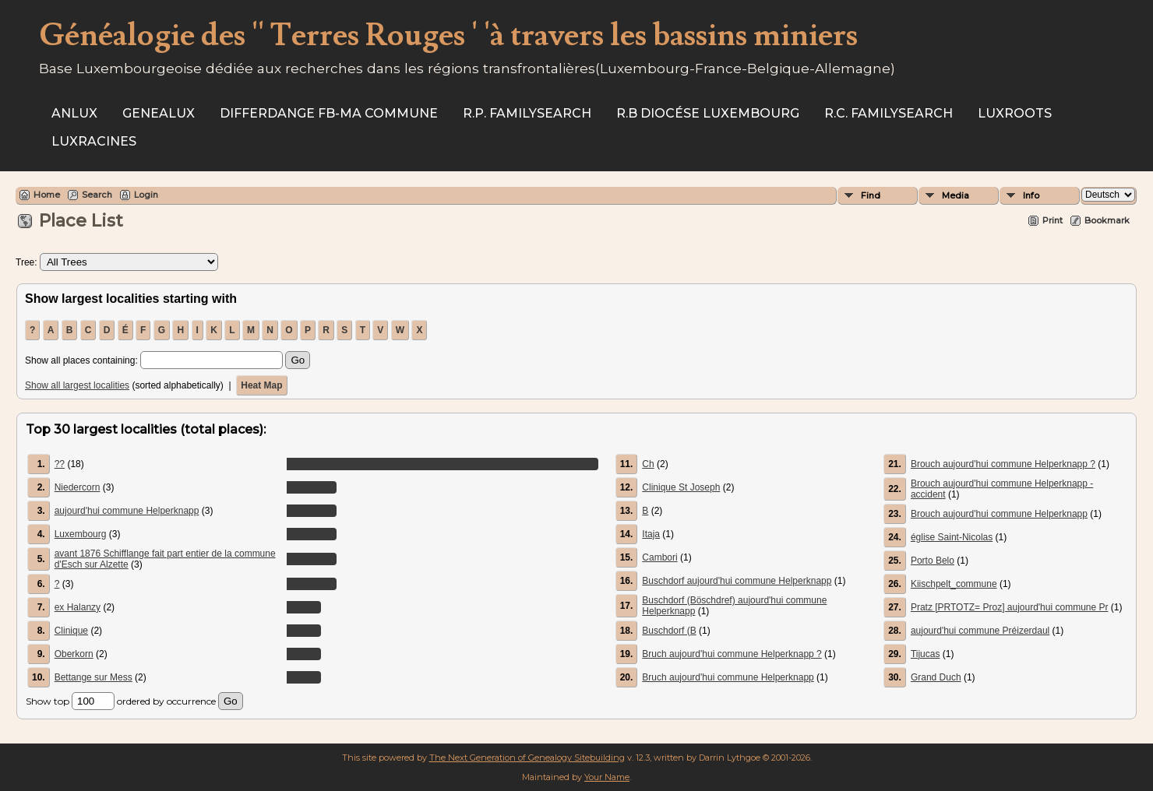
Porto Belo (932, 560)
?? (60, 464)
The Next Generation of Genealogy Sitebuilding (527, 757)
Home (46, 194)
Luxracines (93, 141)
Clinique (71, 630)
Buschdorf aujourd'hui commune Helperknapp (736, 580)
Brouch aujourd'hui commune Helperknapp (999, 513)
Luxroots (1015, 113)
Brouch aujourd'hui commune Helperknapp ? (1003, 464)
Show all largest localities (77, 385)
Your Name (606, 777)
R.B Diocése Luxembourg (707, 113)
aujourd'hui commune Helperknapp (127, 510)
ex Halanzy (77, 607)
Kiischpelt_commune (954, 583)
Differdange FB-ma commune (329, 113)
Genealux (158, 113)
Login (146, 194)
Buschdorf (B (669, 630)
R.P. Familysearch (527, 113)
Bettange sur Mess (93, 677)
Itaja (651, 534)
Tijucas (925, 654)
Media (955, 195)
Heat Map (261, 385)
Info (1031, 195)
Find (870, 195)
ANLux (74, 113)
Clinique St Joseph (681, 487)
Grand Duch (936, 677)
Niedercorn (77, 487)
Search (97, 194)
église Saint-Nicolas (952, 537)
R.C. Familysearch (888, 113)
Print (1052, 220)
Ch (648, 464)
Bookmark (1107, 220)
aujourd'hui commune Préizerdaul (980, 630)
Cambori (659, 557)
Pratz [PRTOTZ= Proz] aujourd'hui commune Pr (1010, 607)
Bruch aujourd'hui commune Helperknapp (727, 677)
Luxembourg (81, 534)
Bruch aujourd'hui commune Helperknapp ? (731, 654)
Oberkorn (74, 654)
